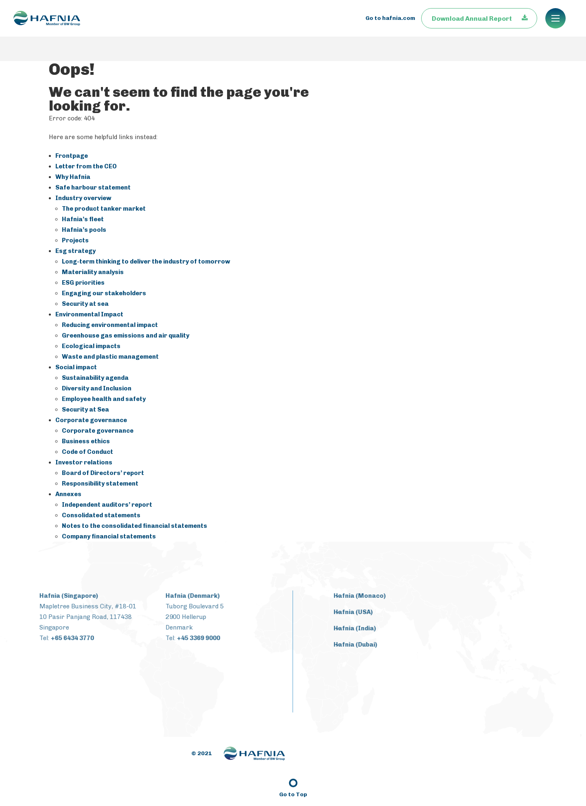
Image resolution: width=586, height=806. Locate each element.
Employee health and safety (104, 399)
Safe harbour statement (93, 187)
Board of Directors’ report (103, 473)
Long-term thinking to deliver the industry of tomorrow (146, 261)
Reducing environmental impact (110, 325)
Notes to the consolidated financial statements (134, 525)
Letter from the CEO (86, 166)
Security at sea (85, 303)
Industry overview (83, 198)
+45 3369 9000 (191, 638)
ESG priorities (83, 282)
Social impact (76, 367)
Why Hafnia (72, 177)
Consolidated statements (101, 515)
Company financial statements (109, 536)
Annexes (68, 494)
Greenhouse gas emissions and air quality (125, 335)
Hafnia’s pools (84, 229)
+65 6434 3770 (65, 638)
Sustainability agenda (95, 377)
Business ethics (86, 441)
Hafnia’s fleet (83, 219)
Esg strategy (75, 251)
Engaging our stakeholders (104, 293)
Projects (75, 240)
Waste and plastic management (110, 356)
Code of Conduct (87, 451)
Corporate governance (91, 420)
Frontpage (71, 155)
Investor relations (83, 462)
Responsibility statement (100, 483)
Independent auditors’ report (107, 504)
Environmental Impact (89, 314)
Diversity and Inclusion (96, 388)
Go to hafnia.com (390, 30)
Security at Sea (85, 409)
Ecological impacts (91, 346)
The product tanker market (104, 208)
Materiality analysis (93, 272)
